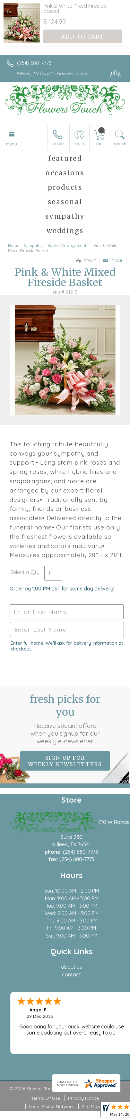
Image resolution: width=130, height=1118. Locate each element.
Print (86, 261)
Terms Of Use (45, 1098)
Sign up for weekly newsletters (65, 761)
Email (113, 261)
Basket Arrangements (68, 245)
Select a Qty (24, 572)
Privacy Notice (83, 1098)
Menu (11, 143)
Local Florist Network (51, 1106)
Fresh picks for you (65, 719)
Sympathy (33, 245)
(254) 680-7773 (34, 63)
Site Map (91, 1106)
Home (13, 245)
